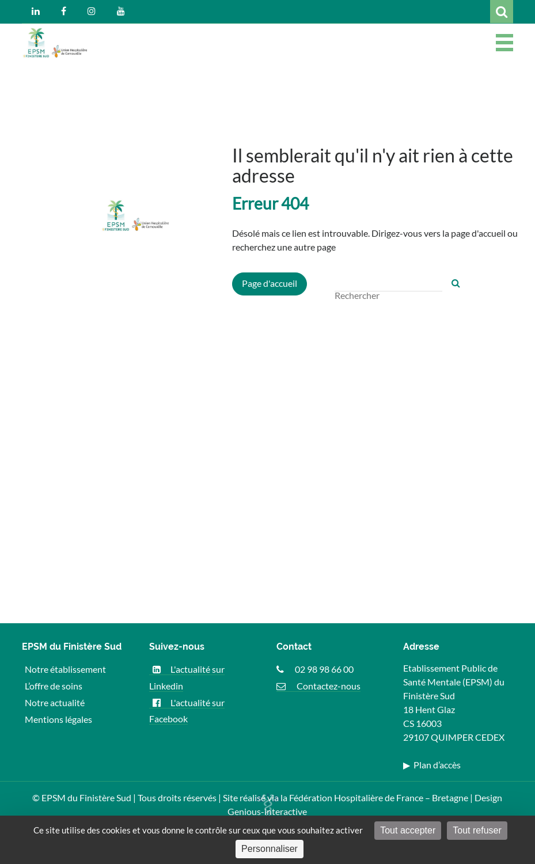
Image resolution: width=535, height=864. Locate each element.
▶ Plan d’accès (432, 764)
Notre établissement (65, 669)
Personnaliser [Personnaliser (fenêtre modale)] (269, 849)
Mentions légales (58, 718)
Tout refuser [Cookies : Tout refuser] (477, 830)
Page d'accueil (269, 283)
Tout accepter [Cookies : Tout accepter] (407, 830)
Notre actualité (55, 702)
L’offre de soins (53, 685)
